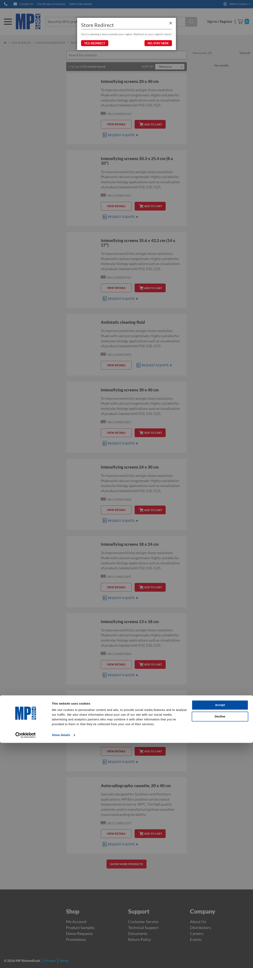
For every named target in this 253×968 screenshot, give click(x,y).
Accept (220, 930)
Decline (220, 941)
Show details (61, 960)
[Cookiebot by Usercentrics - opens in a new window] (25, 960)
